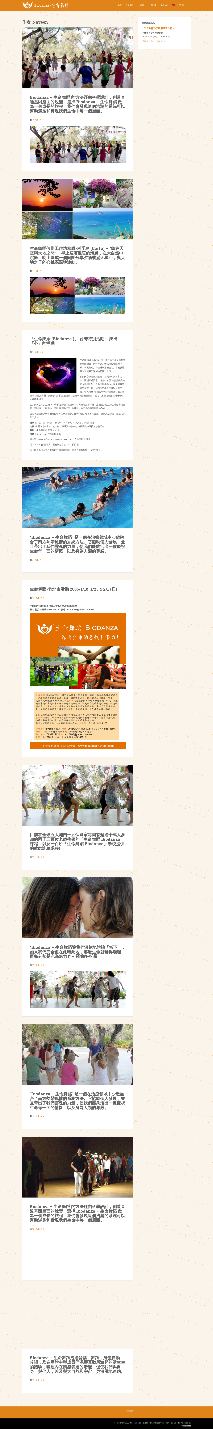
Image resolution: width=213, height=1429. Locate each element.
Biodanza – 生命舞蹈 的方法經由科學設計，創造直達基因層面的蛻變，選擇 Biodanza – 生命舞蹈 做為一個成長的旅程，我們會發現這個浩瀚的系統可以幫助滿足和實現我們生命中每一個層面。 (77, 104)
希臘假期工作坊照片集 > (153, 41)
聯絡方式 (164, 5)
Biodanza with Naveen (139, 1423)
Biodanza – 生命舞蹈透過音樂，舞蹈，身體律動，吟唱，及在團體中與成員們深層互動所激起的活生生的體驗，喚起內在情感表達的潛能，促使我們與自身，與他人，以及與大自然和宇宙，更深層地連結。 (77, 1364)
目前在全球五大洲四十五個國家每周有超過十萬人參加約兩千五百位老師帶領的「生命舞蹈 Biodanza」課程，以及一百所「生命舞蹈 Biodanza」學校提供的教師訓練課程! (77, 841)
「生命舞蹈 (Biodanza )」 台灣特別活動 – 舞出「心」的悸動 (73, 341)
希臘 (142, 5)
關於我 (153, 5)
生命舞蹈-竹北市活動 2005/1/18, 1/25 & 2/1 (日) (73, 589)
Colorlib (177, 1423)
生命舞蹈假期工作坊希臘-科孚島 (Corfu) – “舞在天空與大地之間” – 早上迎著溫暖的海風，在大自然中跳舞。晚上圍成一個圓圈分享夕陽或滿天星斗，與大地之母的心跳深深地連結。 (77, 255)
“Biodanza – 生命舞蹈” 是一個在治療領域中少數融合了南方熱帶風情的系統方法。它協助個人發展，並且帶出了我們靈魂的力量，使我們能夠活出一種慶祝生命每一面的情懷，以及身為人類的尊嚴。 (77, 544)
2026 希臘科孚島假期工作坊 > (158, 28)
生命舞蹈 (129, 5)
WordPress (186, 1426)
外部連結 (129, 1410)
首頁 (120, 5)
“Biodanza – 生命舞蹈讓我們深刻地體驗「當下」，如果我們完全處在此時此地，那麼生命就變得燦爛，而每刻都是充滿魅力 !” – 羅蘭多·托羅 (78, 952)
